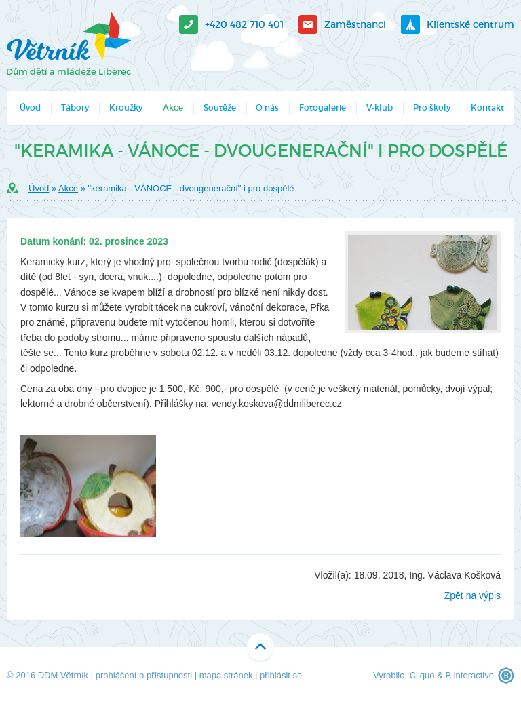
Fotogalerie (322, 107)
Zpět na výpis (472, 595)
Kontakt (487, 107)
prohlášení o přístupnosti (144, 675)
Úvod (30, 107)
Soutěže (220, 107)
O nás (267, 107)
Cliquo (422, 675)
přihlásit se (281, 675)
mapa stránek (226, 675)
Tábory (75, 107)
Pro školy (431, 107)
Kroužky (125, 107)
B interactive (469, 675)
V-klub (379, 107)
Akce (173, 107)
